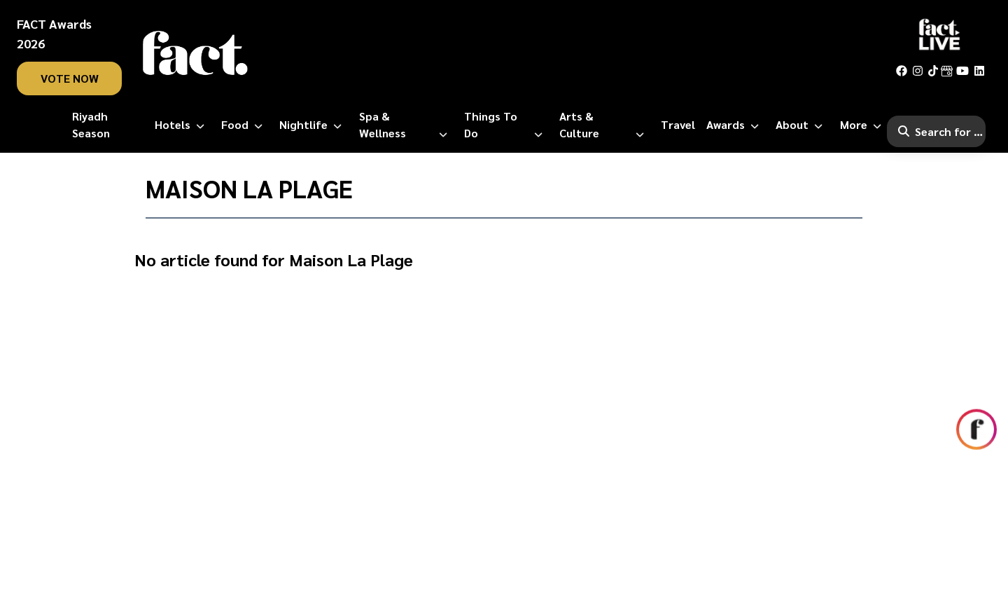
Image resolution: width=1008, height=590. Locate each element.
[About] (802, 124)
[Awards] (735, 124)
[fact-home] (195, 53)
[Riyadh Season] (108, 125)
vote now (70, 78)
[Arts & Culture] (604, 125)
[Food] (244, 124)
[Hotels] (182, 124)
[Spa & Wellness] (406, 125)
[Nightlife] (313, 124)
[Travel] (678, 124)
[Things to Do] (506, 125)
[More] (863, 124)
